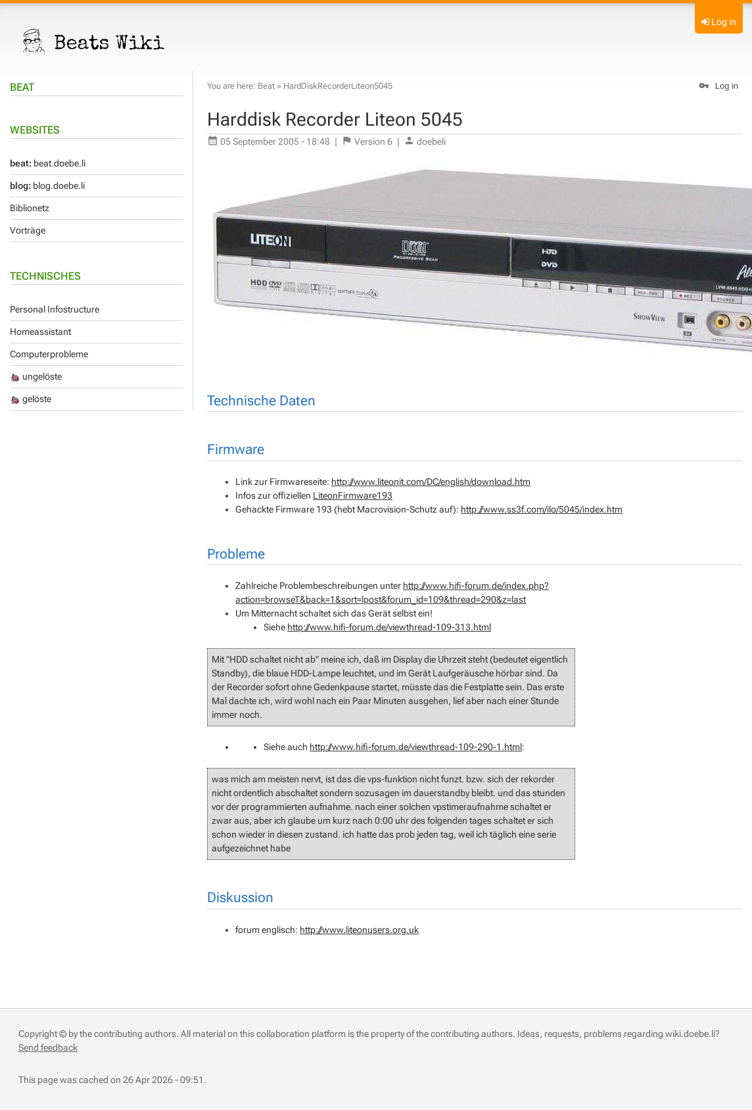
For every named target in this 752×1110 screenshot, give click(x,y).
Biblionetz (29, 208)
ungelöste (36, 376)
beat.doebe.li (47, 163)
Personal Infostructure (54, 309)
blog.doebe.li (47, 185)
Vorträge (27, 230)
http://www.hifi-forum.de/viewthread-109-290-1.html (416, 747)
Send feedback (48, 1047)
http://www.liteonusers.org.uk (359, 929)
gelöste (30, 398)
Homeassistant (40, 331)
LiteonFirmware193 (352, 495)
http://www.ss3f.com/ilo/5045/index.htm (542, 509)
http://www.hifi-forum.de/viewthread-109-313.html (389, 627)
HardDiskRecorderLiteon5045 (337, 86)
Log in (723, 21)
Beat (22, 87)
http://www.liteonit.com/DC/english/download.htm (430, 481)
